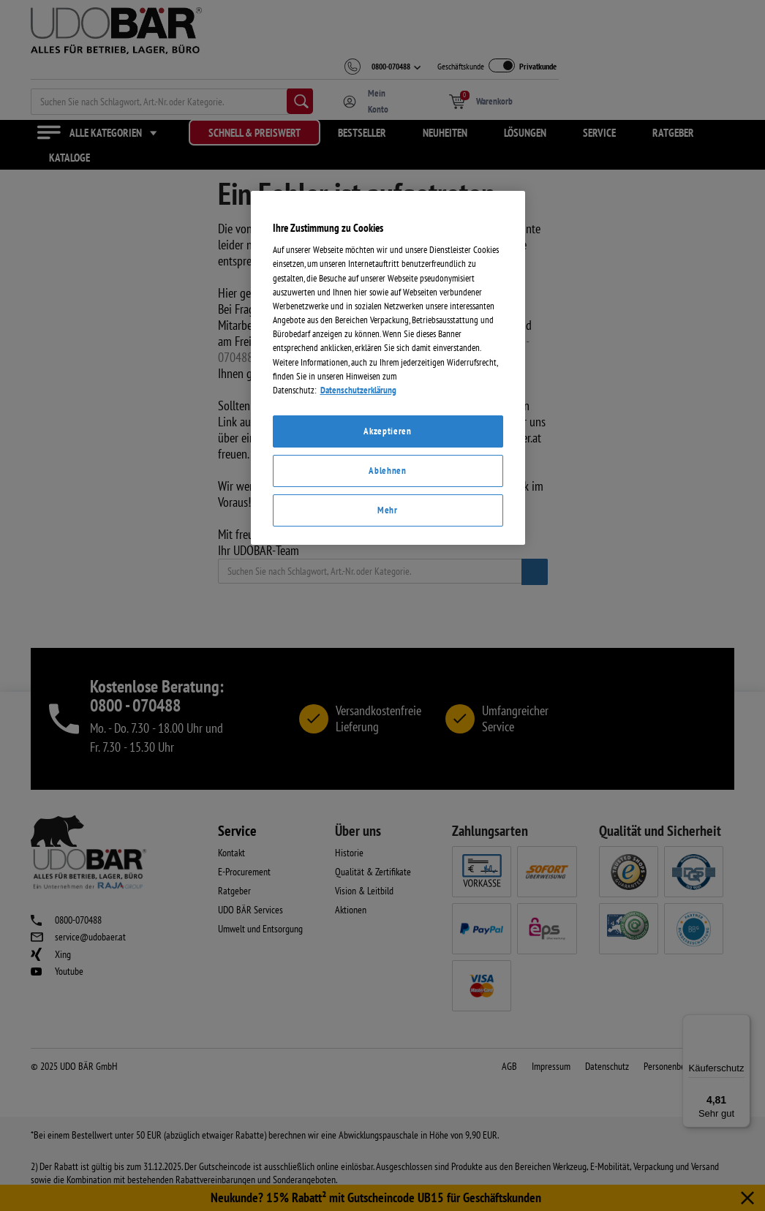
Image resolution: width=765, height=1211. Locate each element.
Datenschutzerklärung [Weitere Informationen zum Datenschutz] (358, 606)
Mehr (387, 726)
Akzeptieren (387, 647)
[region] (388, 584)
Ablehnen (387, 687)
